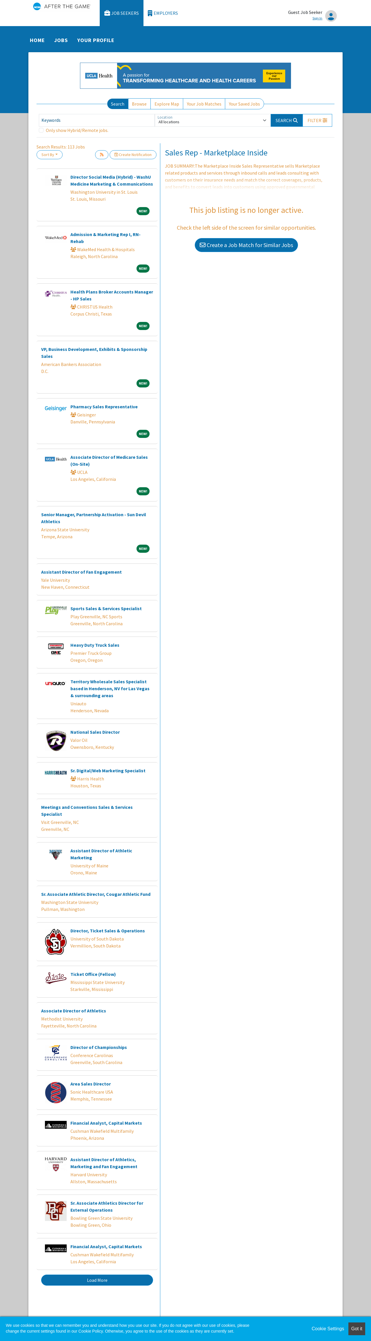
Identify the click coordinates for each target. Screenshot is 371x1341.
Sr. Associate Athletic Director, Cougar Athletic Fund (95, 894)
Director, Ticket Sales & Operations (107, 931)
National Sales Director (95, 732)
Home (37, 40)
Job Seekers (121, 13)
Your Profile (95, 40)
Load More (97, 1280)
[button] (317, 120)
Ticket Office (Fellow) (93, 974)
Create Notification (133, 154)
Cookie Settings (328, 1328)
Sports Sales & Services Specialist (106, 608)
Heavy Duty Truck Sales (94, 645)
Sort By (47, 154)
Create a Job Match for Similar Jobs (246, 245)
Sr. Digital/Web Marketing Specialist (108, 770)
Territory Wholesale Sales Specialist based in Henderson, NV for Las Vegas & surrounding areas (110, 688)
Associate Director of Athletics (73, 1011)
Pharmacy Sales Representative (104, 406)
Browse (139, 104)
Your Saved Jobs (244, 104)
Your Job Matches (204, 104)
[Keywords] (97, 120)
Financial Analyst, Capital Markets (106, 1123)
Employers (163, 13)
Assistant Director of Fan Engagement (81, 572)
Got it (356, 1328)
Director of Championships (98, 1047)
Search (117, 104)
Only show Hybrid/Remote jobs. (77, 130)
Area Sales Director (90, 1084)
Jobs (61, 40)
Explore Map (166, 104)
